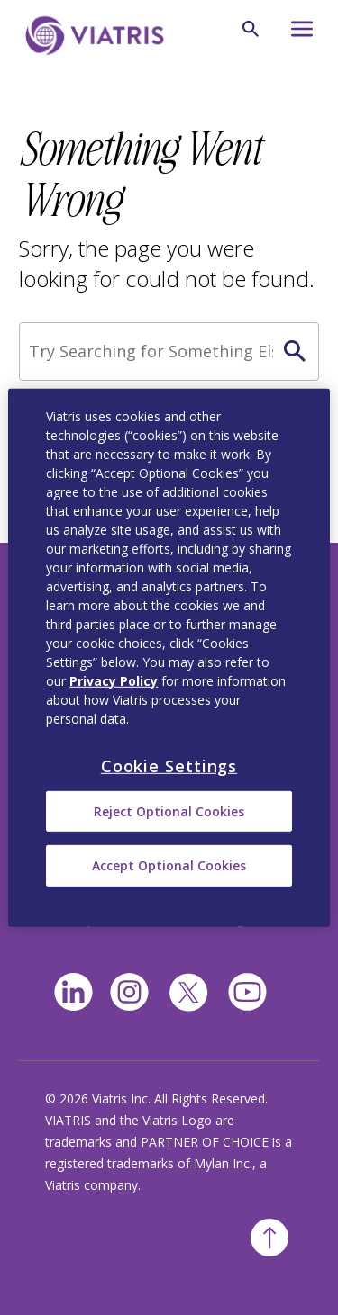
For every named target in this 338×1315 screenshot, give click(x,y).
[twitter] (188, 993)
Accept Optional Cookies (169, 865)
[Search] (169, 351)
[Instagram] (129, 992)
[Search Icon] (250, 29)
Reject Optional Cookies (169, 811)
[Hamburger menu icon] (298, 34)
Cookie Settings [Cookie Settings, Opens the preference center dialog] (169, 765)
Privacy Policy (113, 680)
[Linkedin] (73, 992)
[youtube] (247, 992)
